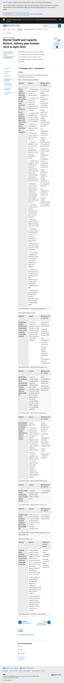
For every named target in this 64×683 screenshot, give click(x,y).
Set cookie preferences (36, 14)
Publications (19, 29)
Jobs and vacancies (36, 670)
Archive (11, 670)
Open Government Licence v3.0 (24, 676)
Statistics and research (29, 29)
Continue (21, 658)
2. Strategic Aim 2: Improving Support (8, 84)
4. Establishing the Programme (8, 93)
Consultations (40, 29)
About (4, 29)
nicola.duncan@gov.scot (27, 634)
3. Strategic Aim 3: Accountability (8, 88)
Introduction (6, 68)
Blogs (46, 29)
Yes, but (22, 653)
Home (4, 32)
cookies (9, 2)
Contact (15, 670)
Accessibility (5, 670)
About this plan (7, 76)
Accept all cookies (8, 14)
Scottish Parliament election (14, 19)
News (13, 29)
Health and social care (10, 56)
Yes (21, 646)
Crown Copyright (27, 670)
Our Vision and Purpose (7, 72)
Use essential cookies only (22, 14)
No (21, 650)
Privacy (43, 670)
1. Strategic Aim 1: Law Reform (8, 80)
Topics (9, 29)
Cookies (20, 670)
